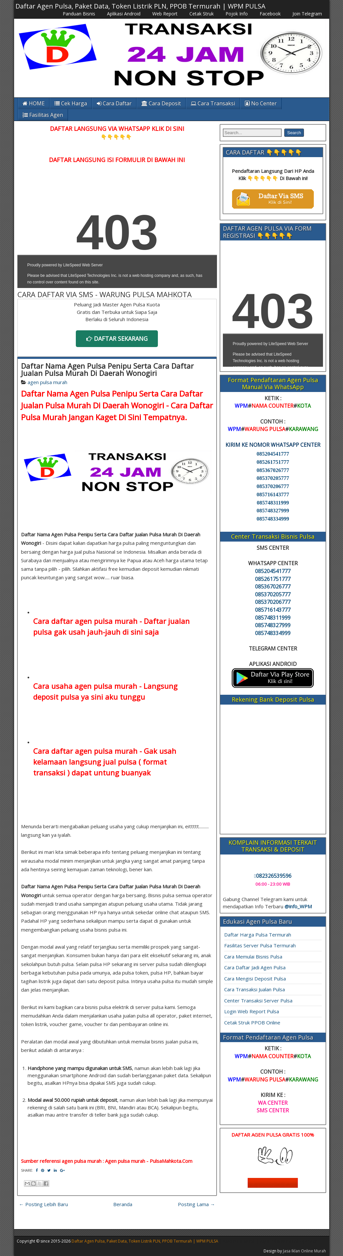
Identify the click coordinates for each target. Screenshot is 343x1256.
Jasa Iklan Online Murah (304, 1251)
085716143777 (273, 494)
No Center (261, 103)
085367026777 (273, 470)
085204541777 (273, 454)
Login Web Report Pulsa (251, 1011)
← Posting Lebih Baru (43, 1204)
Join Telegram (307, 13)
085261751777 (273, 462)
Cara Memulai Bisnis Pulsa (253, 956)
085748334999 (273, 519)
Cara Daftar (114, 103)
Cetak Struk (201, 13)
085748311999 (273, 503)
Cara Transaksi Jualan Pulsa (254, 989)
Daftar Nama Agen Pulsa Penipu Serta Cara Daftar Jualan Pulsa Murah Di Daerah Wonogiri (107, 369)
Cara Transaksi (213, 103)
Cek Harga (70, 103)
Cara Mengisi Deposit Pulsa (255, 978)
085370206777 (273, 486)
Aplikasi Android (123, 13)
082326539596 (272, 875)
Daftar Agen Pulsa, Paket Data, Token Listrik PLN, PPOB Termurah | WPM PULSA (140, 6)
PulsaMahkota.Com (171, 1161)
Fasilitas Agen (43, 114)
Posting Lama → (196, 1204)
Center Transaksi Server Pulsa (258, 1000)
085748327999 (273, 510)
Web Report (165, 13)
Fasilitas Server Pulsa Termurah (260, 945)
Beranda (122, 1204)
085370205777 (273, 478)
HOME (34, 103)
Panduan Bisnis (79, 13)
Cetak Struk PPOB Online (252, 1022)
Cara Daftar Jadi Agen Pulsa (255, 967)
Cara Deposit (161, 103)
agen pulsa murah (47, 382)
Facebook (270, 13)
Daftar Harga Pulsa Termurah (257, 934)
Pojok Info (236, 13)
